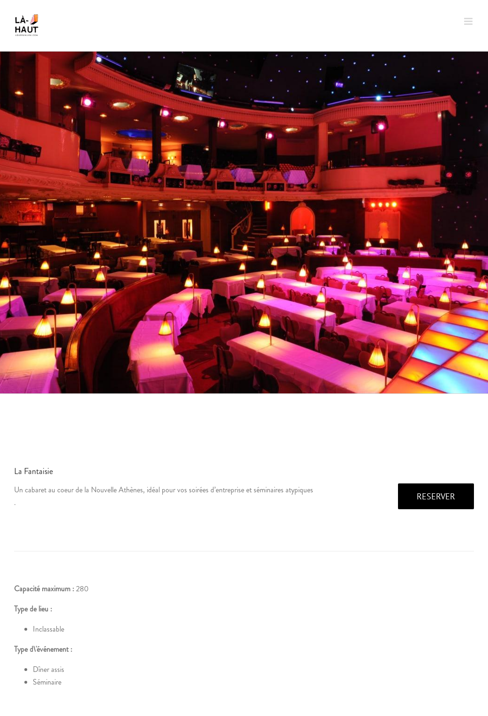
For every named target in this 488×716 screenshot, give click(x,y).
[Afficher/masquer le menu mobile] (469, 21)
